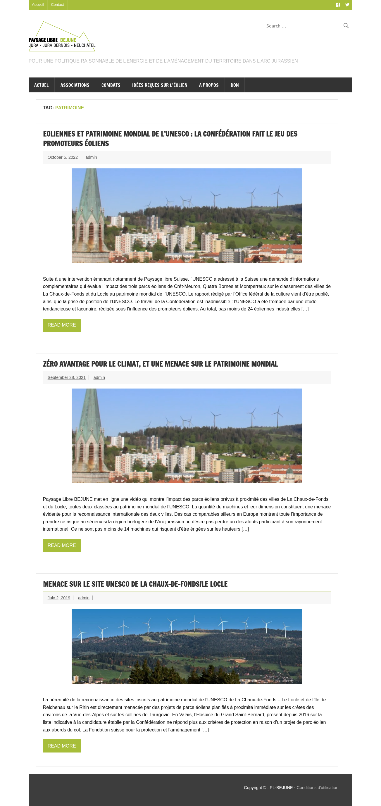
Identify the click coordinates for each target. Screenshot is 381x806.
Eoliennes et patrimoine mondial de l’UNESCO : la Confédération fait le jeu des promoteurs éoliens (170, 139)
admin (91, 157)
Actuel (41, 85)
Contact (57, 4)
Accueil (38, 4)
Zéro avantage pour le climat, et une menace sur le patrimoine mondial (160, 364)
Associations (75, 85)
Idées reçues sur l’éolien (159, 85)
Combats (110, 85)
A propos (209, 85)
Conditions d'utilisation (318, 787)
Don (235, 85)
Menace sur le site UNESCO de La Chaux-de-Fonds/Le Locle (135, 584)
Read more (62, 324)
